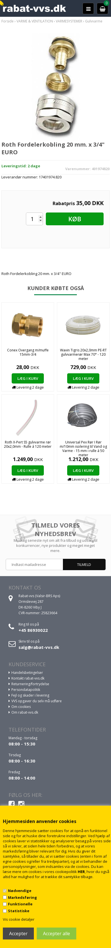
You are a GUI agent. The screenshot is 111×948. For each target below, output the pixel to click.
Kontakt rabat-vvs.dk (27, 678)
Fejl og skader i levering (30, 695)
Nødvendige (19, 890)
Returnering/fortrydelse (30, 684)
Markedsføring (22, 897)
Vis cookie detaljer (18, 919)
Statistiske (18, 910)
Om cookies (21, 706)
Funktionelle (20, 904)
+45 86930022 (33, 630)
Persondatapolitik (25, 689)
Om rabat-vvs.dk (24, 712)
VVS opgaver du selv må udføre (36, 701)
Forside (7, 21)
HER (81, 871)
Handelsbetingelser (27, 672)
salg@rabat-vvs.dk (38, 647)
